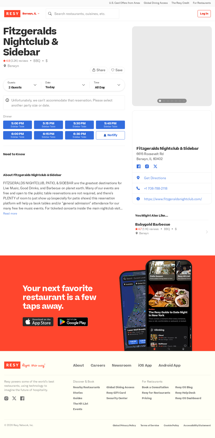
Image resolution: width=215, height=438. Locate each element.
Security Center (117, 398)
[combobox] (82, 13)
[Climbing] (9, 71)
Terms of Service (149, 425)
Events (77, 409)
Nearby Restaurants (86, 387)
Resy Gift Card (116, 393)
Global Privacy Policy (124, 425)
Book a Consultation (155, 387)
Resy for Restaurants (156, 393)
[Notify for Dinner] (110, 135)
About (78, 365)
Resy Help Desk (185, 393)
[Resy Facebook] (22, 398)
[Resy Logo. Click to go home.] (12, 13)
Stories (78, 393)
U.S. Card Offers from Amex (124, 2)
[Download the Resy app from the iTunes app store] (38, 321)
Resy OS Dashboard (188, 398)
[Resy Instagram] (6, 398)
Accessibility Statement (197, 425)
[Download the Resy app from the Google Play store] (72, 321)
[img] (5, 65)
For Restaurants (202, 2)
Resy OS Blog (184, 387)
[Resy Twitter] (14, 398)
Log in (204, 14)
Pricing (147, 398)
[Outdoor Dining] (137, 239)
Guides (77, 398)
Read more (10, 213)
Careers (98, 365)
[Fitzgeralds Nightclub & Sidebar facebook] (138, 166)
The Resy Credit (180, 2)
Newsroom (121, 365)
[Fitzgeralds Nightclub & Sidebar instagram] (147, 166)
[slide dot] (160, 101)
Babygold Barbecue (152, 224)
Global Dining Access (156, 2)
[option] (172, 66)
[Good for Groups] (141, 239)
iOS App (145, 365)
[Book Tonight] (5, 71)
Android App (169, 365)
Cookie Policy (171, 425)
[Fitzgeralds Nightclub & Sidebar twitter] (155, 166)
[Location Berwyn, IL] (34, 13)
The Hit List (80, 404)
